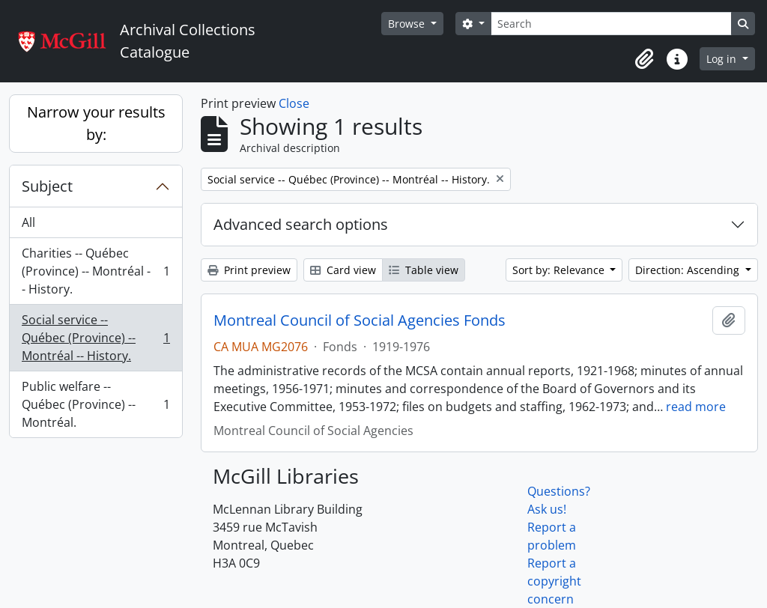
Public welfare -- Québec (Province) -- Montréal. (95, 404)
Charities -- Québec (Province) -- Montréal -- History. (95, 271)
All (28, 222)
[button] (644, 59)
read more (696, 406)
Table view (423, 270)
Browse (408, 23)
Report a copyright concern (554, 581)
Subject (47, 186)
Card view (343, 270)
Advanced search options (300, 224)
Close (294, 103)
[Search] (611, 23)
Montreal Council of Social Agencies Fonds (359, 320)
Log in (722, 59)
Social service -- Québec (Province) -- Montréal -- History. (95, 337)
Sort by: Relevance (559, 270)
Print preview (249, 270)
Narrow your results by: (96, 123)
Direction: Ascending (688, 270)
